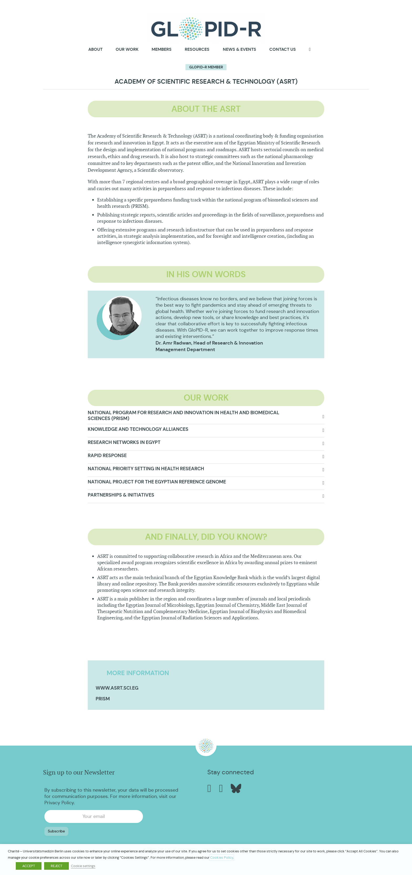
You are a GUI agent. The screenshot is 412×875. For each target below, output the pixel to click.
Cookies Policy (221, 857)
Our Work (127, 49)
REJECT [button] (56, 866)
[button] (206, 417)
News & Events (239, 49)
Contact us (282, 49)
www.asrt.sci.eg (117, 688)
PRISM (103, 699)
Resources (197, 49)
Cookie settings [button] (83, 866)
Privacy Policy (59, 803)
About (95, 49)
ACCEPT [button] (28, 866)
